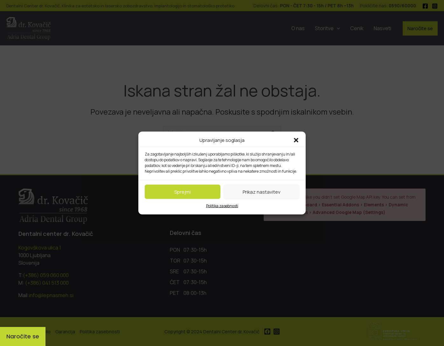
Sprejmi (182, 191)
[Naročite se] (22, 336)
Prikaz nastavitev (262, 191)
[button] (296, 140)
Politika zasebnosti (222, 206)
